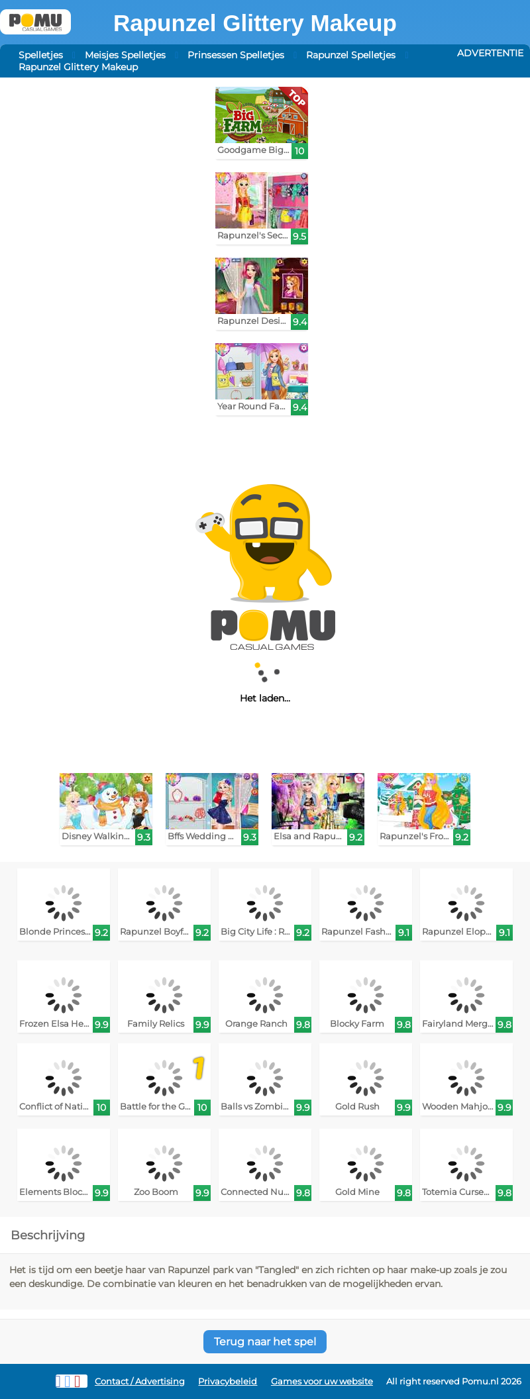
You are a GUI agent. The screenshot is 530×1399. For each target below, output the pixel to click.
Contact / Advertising (140, 1381)
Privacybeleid (227, 1381)
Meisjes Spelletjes (125, 55)
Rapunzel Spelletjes (351, 55)
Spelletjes (41, 55)
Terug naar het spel (265, 1341)
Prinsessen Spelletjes (235, 55)
